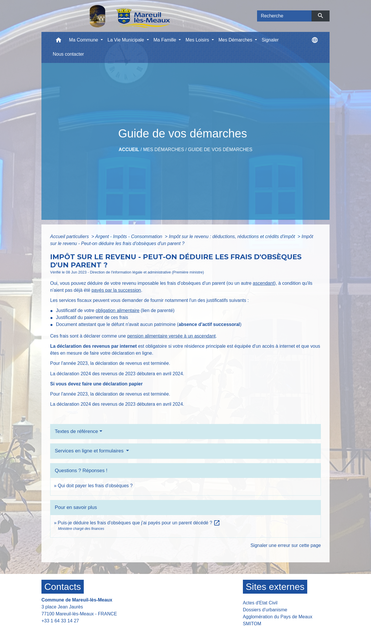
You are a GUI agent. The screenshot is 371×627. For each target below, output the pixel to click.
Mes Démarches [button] (236, 39)
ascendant (263, 283)
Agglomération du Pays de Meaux (277, 616)
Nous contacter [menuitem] (68, 54)
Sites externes (275, 586)
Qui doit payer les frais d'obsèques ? (95, 485)
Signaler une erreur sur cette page (285, 545)
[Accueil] (114, 16)
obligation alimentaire (117, 310)
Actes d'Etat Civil (260, 602)
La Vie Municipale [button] (126, 39)
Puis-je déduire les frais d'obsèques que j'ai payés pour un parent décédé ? (139, 522)
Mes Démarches (163, 149)
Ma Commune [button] (84, 39)
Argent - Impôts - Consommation (129, 236)
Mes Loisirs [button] (198, 39)
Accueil (129, 149)
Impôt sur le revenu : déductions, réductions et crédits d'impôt (232, 236)
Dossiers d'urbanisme (265, 609)
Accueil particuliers (70, 236)
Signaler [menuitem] (270, 39)
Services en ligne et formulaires (90, 451)
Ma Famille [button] (166, 39)
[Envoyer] (321, 15)
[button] (58, 41)
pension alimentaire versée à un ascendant (171, 336)
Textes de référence (76, 431)
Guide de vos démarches (220, 149)
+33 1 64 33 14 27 (60, 620)
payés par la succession (116, 290)
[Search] (284, 15)
